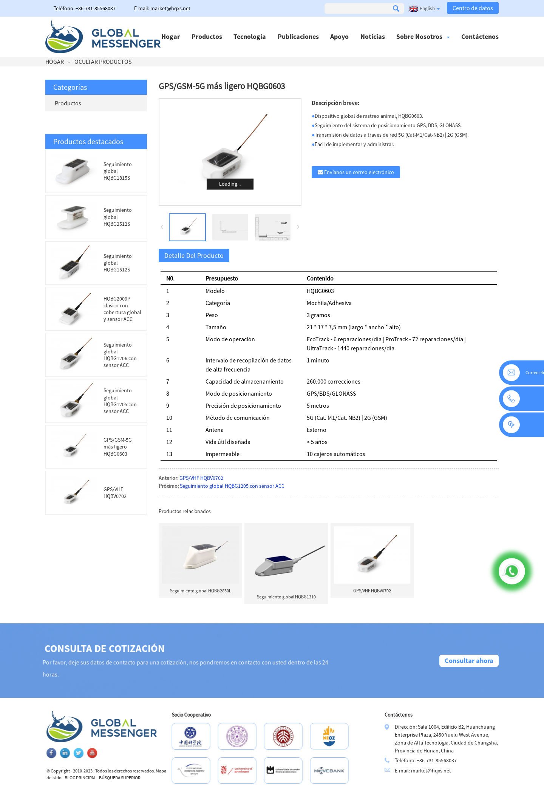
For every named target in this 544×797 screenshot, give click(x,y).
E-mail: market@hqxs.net (162, 8)
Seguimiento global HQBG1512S (118, 263)
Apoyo (339, 36)
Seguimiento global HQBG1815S (118, 171)
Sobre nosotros (423, 36)
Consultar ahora (469, 660)
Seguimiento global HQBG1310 (286, 597)
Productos (207, 36)
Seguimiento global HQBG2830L (200, 591)
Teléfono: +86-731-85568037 (85, 8)
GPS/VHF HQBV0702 (115, 492)
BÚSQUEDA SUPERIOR (143, 777)
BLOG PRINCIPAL (103, 777)
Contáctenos (480, 36)
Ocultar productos (102, 61)
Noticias (372, 36)
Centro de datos (473, 8)
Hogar (170, 36)
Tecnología (249, 36)
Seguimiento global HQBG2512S (118, 217)
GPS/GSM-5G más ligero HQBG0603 (118, 446)
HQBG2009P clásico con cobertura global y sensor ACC (122, 309)
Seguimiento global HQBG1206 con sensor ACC (120, 355)
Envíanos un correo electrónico (359, 172)
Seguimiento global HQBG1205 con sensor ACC (120, 401)
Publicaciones (298, 36)
